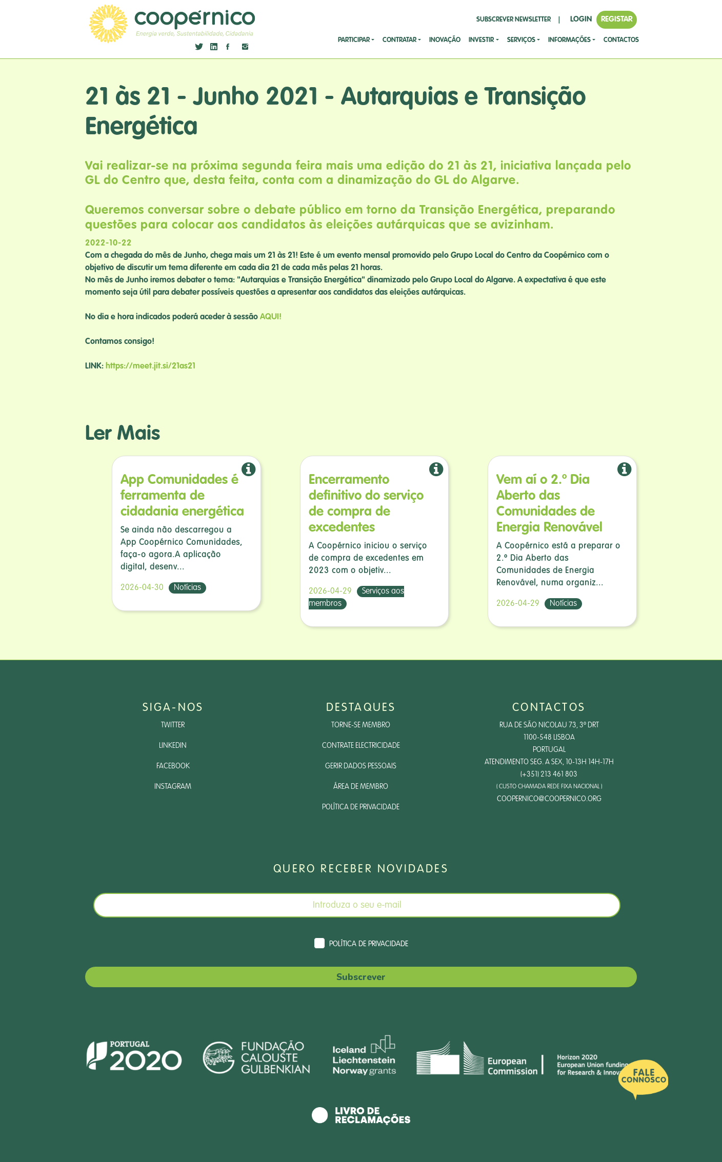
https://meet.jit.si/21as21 (150, 366)
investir (481, 40)
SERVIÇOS (521, 40)
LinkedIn (173, 745)
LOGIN (581, 19)
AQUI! (271, 317)
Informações (569, 40)
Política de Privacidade (360, 807)
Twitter (173, 725)
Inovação (444, 40)
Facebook (173, 766)
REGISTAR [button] (616, 19)
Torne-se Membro (360, 725)
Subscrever (361, 977)
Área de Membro (360, 786)
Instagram (172, 786)
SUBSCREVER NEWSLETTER (513, 19)
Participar (354, 40)
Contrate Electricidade (361, 745)
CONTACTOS (621, 40)
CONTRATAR (399, 40)
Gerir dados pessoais (360, 766)
